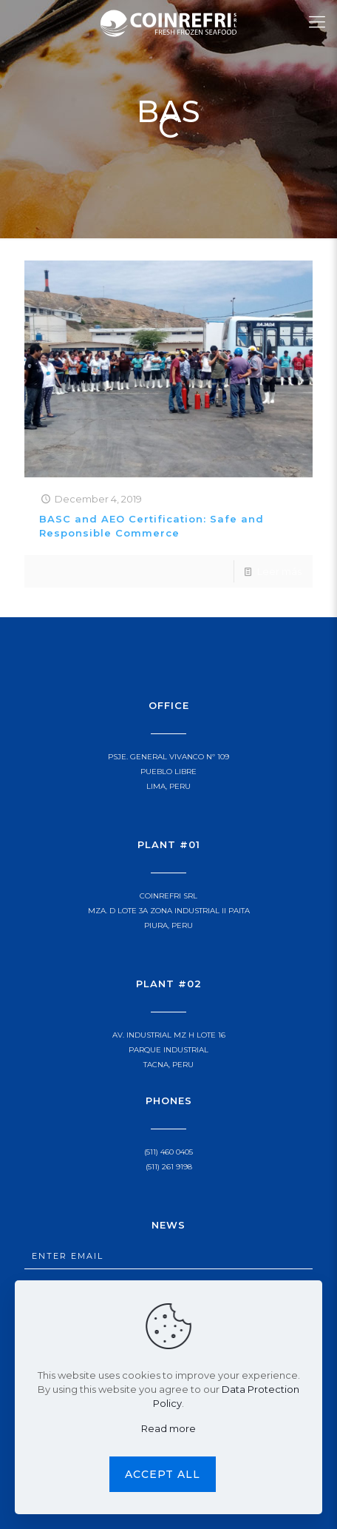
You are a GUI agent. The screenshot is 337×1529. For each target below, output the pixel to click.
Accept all (162, 1474)
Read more (168, 1428)
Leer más (279, 571)
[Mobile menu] (317, 22)
